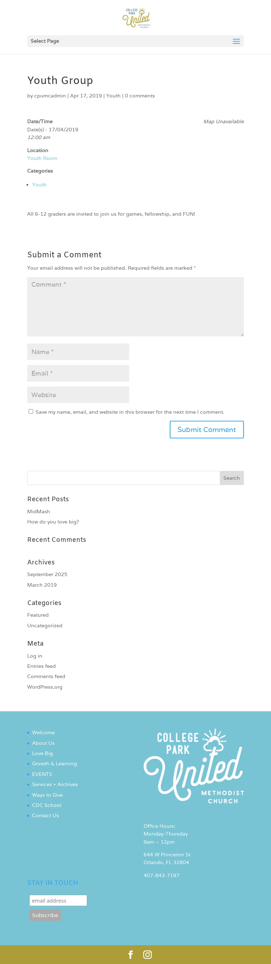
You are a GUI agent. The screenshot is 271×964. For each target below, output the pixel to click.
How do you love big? (53, 522)
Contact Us (45, 815)
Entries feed (41, 666)
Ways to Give (47, 795)
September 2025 (47, 574)
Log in (34, 656)
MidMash (38, 511)
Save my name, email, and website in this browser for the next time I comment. (130, 412)
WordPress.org (44, 687)
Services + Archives (55, 784)
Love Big (42, 753)
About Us (43, 743)
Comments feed (46, 676)
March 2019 (42, 585)
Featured (38, 615)
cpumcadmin (50, 95)
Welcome (43, 732)
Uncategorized (44, 625)
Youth (113, 95)
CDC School (46, 805)
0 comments (140, 95)
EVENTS (42, 774)
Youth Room (42, 158)
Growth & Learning (54, 763)
